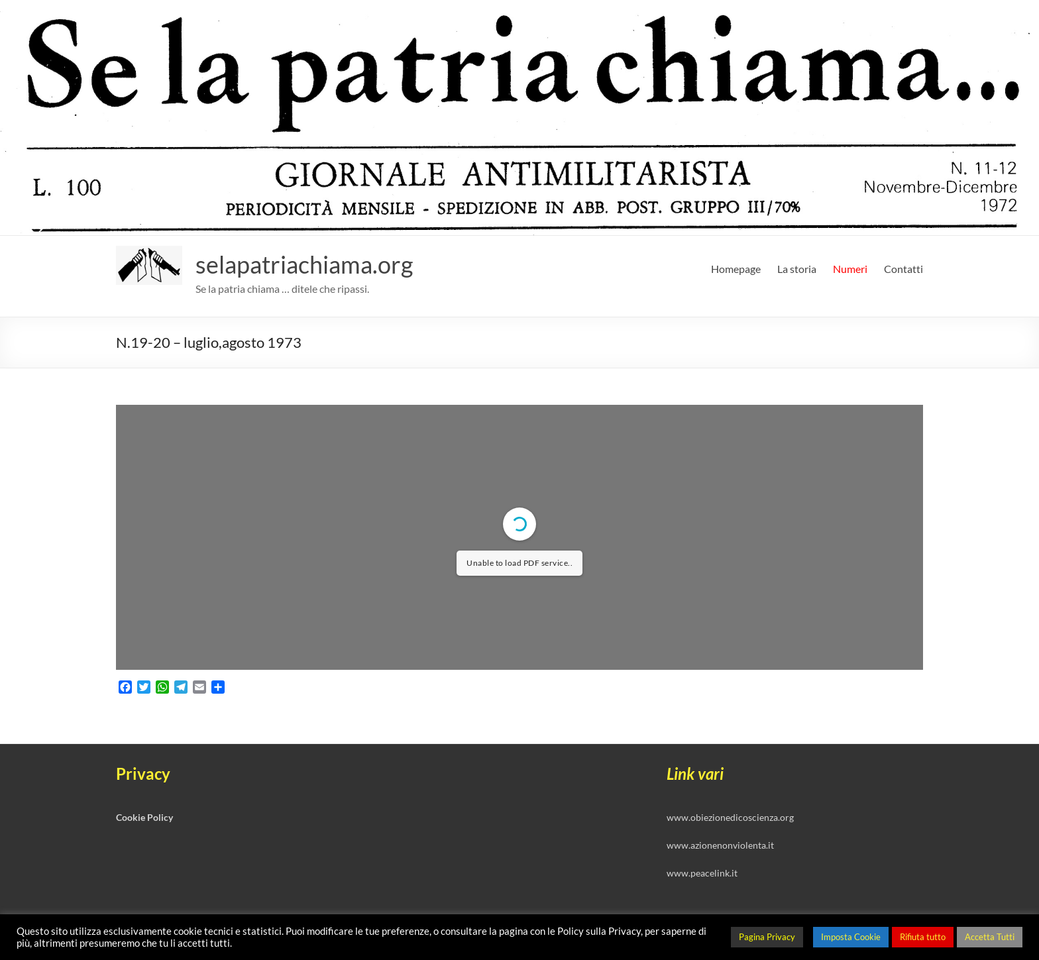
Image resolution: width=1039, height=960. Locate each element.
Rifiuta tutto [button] (923, 937)
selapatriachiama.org (304, 264)
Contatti (903, 268)
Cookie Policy (144, 817)
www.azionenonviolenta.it (720, 845)
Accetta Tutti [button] (989, 937)
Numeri (850, 268)
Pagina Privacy (767, 937)
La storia (796, 268)
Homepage (736, 268)
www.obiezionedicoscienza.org (730, 817)
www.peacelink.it (702, 873)
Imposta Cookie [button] (851, 937)
